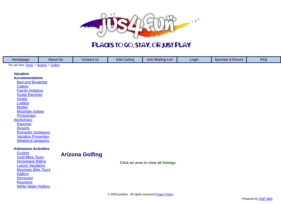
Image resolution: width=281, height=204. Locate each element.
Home (29, 65)
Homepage (20, 60)
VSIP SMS (265, 198)
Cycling (23, 153)
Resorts (23, 128)
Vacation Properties (33, 136)
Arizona (41, 65)
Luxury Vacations (31, 165)
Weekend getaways (33, 141)
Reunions (25, 182)
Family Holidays (30, 90)
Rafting (23, 174)
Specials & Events (229, 60)
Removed (25, 178)
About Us (55, 60)
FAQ (263, 60)
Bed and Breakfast (32, 82)
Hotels (22, 99)
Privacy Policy (164, 194)
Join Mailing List (160, 60)
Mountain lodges (30, 111)
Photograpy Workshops (25, 117)
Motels (22, 107)
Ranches (24, 124)
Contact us (90, 60)
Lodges (23, 103)
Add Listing (125, 60)
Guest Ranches (30, 95)
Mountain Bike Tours (34, 169)
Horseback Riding (31, 161)
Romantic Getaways (33, 132)
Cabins (23, 86)
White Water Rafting (33, 186)
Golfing (55, 65)
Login (194, 60)
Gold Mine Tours (30, 157)
